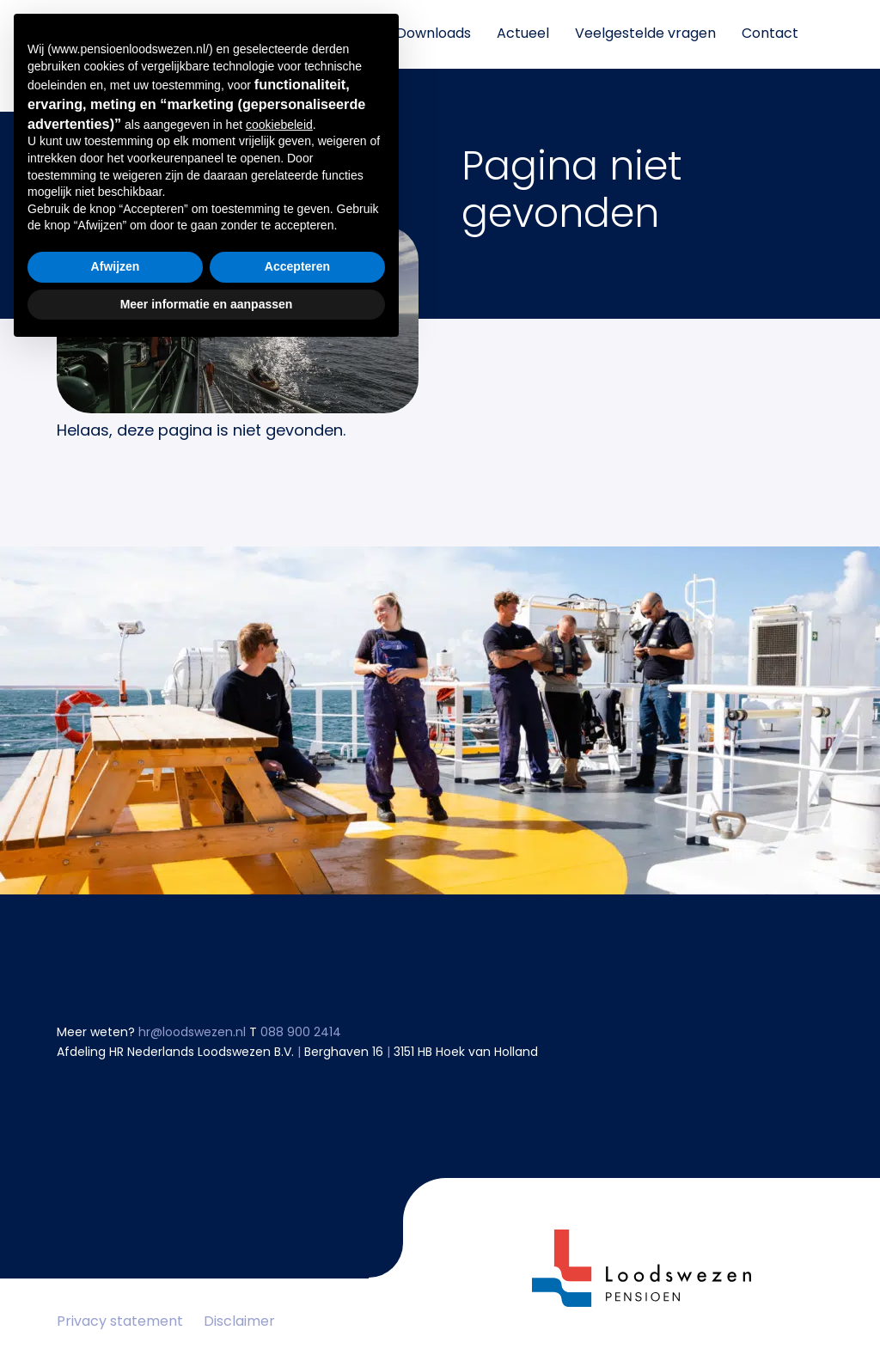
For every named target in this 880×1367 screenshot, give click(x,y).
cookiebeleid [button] (279, 1141)
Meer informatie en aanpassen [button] (206, 1320)
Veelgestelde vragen (645, 34)
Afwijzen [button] (115, 1283)
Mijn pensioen (193, 34)
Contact (770, 34)
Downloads (433, 34)
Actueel (523, 34)
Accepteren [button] (297, 1283)
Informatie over (317, 34)
